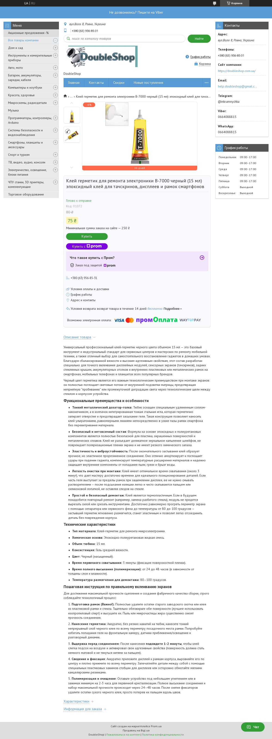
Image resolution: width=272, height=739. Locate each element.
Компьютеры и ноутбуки (25, 87)
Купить (87, 236)
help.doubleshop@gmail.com (238, 86)
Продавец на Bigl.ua (136, 730)
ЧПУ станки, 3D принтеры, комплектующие (26, 184)
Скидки (118, 82)
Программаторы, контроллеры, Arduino (30, 120)
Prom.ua (156, 726)
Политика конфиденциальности (163, 734)
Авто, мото (15, 68)
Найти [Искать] (199, 38)
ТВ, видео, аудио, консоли (26, 162)
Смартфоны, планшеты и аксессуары (25, 144)
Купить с (87, 246)
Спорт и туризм (19, 155)
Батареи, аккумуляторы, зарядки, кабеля (24, 77)
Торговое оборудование (26, 194)
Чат (253, 727)
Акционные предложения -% (28, 33)
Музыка (13, 110)
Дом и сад (15, 48)
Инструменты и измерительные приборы (30, 57)
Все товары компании (23, 40)
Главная (73, 82)
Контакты (96, 82)
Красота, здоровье (21, 95)
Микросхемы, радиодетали (27, 103)
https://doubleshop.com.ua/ (237, 71)
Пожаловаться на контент (123, 734)
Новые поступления (148, 82)
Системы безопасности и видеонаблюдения (25, 132)
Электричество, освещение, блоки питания (27, 172)
